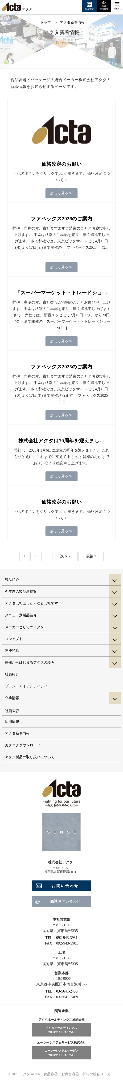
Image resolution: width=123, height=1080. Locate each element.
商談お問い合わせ (65, 901)
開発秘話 (12, 651)
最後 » (91, 556)
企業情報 (12, 698)
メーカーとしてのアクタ (24, 627)
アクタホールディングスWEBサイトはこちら (61, 1029)
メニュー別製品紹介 (21, 615)
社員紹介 (12, 674)
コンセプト (14, 639)
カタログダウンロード (22, 745)
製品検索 (89, 9)
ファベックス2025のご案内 (61, 367)
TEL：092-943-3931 (61, 938)
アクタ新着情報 (17, 733)
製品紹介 (12, 580)
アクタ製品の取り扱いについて (29, 757)
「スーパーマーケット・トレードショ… (61, 293)
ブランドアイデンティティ (26, 686)
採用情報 (12, 721)
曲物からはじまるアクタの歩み (29, 662)
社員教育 (12, 711)
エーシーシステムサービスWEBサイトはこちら (61, 1052)
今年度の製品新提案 (21, 591)
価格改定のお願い (61, 164)
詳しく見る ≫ (61, 193)
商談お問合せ (104, 7)
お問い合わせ (65, 886)
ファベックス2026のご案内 (61, 219)
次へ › (65, 556)
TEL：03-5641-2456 (61, 991)
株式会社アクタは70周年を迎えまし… (61, 441)
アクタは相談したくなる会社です (31, 603)
